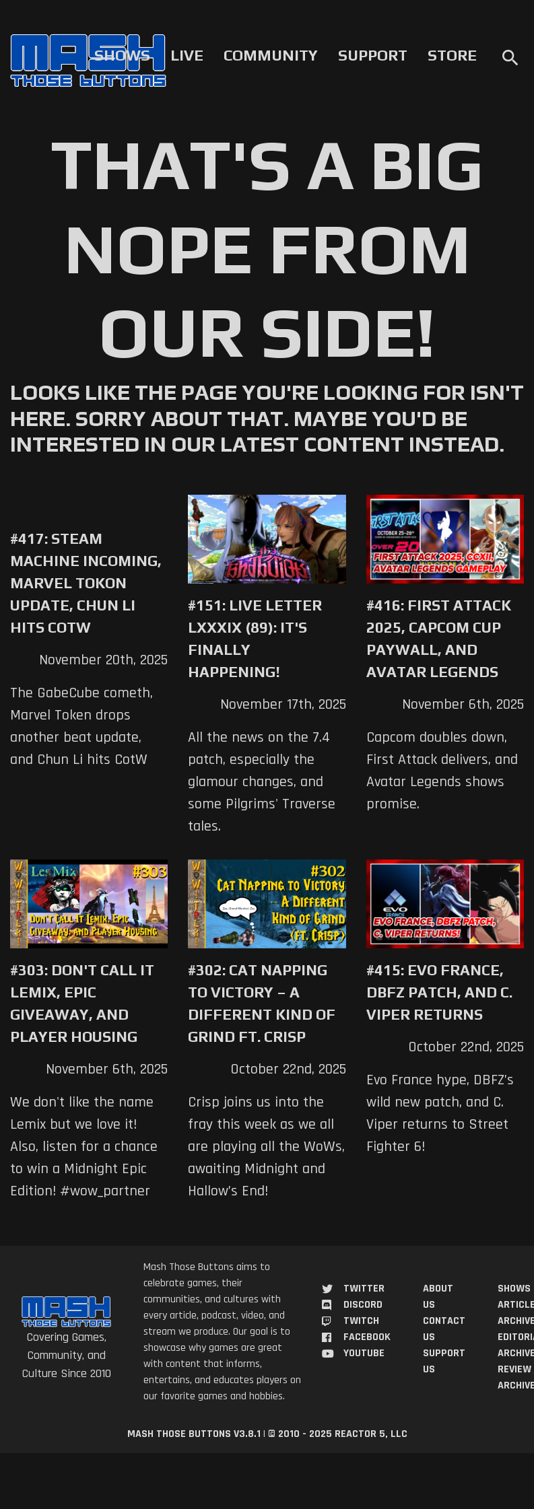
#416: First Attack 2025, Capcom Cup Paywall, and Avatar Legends (438, 638)
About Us (438, 1297)
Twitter (364, 1289)
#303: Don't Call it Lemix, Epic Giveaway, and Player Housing (82, 1003)
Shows (122, 55)
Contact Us (444, 1329)
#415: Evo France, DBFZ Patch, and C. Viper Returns (439, 992)
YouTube (364, 1353)
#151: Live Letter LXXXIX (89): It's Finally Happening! (255, 638)
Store (452, 55)
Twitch (361, 1321)
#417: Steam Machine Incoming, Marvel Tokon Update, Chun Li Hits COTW (86, 583)
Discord (362, 1305)
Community (271, 55)
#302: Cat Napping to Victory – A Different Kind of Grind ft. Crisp (261, 1003)
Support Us (444, 1361)
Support (372, 55)
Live (186, 55)
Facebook (367, 1337)
